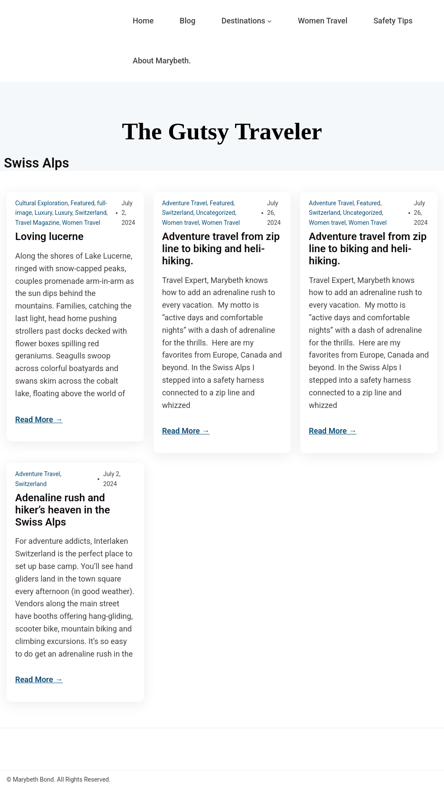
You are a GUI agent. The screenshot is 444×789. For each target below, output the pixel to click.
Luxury (43, 212)
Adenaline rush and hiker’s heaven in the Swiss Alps (62, 510)
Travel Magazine (37, 222)
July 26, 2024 (274, 213)
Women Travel (81, 222)
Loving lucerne (49, 237)
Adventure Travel (184, 203)
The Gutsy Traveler (222, 131)
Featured (83, 203)
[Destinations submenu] (269, 21)
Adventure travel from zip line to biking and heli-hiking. (221, 249)
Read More (34, 419)
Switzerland (90, 212)
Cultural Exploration (41, 203)
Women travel (180, 222)
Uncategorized (215, 212)
